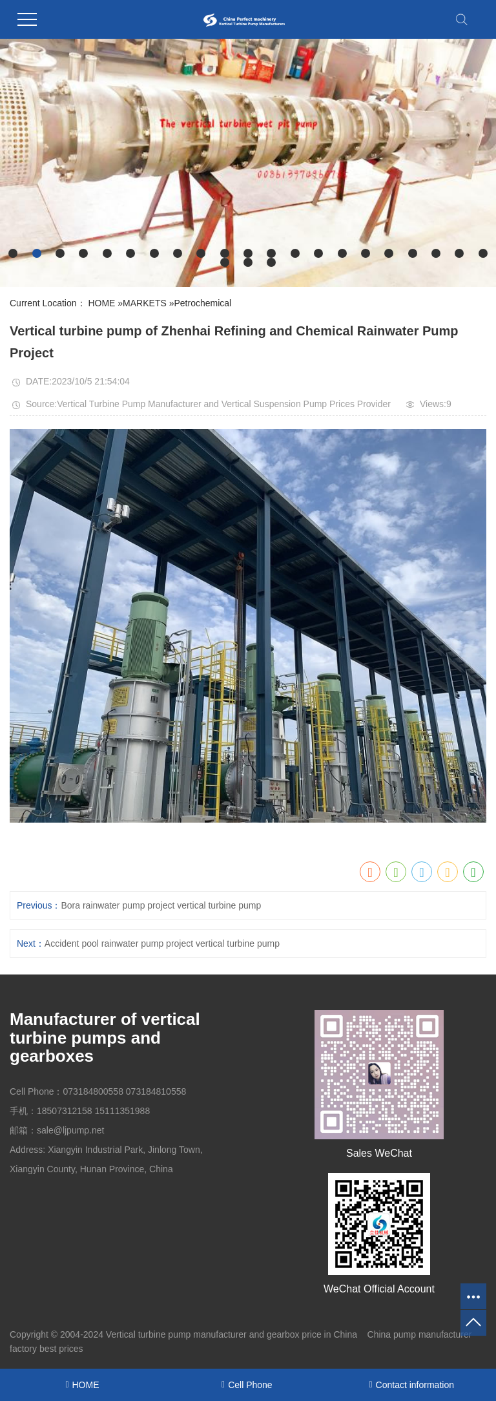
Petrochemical (202, 303)
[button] (12, 253)
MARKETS (145, 303)
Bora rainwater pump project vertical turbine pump (161, 905)
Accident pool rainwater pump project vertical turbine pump (162, 943)
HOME (101, 303)
